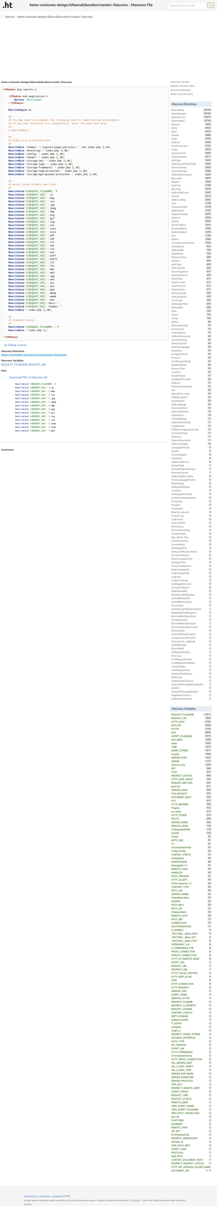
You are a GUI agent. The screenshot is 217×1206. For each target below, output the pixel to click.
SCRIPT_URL (191, 962)
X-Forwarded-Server (191, 1055)
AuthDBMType (191, 644)
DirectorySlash (191, 343)
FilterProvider (191, 282)
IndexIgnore (191, 246)
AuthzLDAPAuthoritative (191, 551)
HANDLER (191, 872)
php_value (191, 178)
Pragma (191, 807)
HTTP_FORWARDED (191, 1052)
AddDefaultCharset (191, 174)
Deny (191, 131)
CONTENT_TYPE (191, 886)
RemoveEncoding (191, 530)
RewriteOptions (191, 275)
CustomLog (191, 515)
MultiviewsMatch (191, 569)
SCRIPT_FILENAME (191, 736)
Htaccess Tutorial (179, 82)
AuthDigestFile (191, 548)
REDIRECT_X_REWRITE (191, 1005)
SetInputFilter (191, 562)
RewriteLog (191, 526)
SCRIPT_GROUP (191, 1091)
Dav (191, 390)
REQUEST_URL (191, 965)
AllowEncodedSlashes (191, 594)
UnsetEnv (191, 490)
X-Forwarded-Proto (191, 847)
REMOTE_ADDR (191, 825)
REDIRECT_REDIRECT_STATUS (191, 1163)
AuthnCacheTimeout (191, 680)
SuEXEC (191, 688)
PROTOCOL (191, 1152)
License (22, 345)
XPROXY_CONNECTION (191, 955)
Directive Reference (180, 90)
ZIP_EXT (191, 1131)
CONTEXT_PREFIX (191, 854)
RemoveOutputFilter (191, 558)
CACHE (191, 833)
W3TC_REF (191, 919)
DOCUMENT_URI (189, 1170)
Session (191, 260)
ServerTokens (191, 224)
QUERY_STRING (191, 750)
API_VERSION (191, 1044)
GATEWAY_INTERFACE (191, 1037)
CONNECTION (191, 922)
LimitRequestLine (191, 670)
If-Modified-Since (191, 897)
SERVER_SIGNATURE (191, 1077)
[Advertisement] (108, 48)
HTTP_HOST (191, 721)
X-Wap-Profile (191, 851)
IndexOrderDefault (191, 422)
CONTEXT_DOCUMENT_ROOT (191, 1159)
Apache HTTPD (61, 1196)
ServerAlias (191, 605)
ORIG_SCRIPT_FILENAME (191, 1109)
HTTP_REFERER (191, 804)
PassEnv (191, 504)
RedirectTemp (191, 257)
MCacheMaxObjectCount (191, 627)
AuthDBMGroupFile (191, 601)
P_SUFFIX (191, 1023)
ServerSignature (191, 271)
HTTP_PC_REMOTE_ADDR (191, 958)
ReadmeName (191, 364)
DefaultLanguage (191, 346)
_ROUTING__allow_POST (191, 940)
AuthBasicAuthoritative (191, 497)
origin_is (191, 1030)
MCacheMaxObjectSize (191, 623)
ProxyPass (191, 501)
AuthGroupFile (191, 296)
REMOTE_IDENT (191, 1102)
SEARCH (191, 901)
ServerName (191, 400)
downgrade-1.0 (191, 865)
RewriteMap (191, 483)
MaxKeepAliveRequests (191, 612)
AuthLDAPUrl (191, 522)
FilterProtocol (191, 285)
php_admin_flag (191, 537)
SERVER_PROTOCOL (191, 1080)
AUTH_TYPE (191, 1041)
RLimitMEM (191, 648)
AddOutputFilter (191, 303)
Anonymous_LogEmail (191, 641)
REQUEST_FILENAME (14, 364)
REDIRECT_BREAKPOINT (191, 1138)
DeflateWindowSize (191, 698)
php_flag (191, 188)
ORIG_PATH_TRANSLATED (191, 1113)
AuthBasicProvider (191, 379)
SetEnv (191, 239)
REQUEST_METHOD (191, 782)
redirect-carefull (191, 1019)
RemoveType (191, 368)
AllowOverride (191, 293)
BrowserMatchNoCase (191, 469)
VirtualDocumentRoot (191, 242)
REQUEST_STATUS (191, 1098)
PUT (191, 800)
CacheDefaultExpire (191, 673)
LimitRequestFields (191, 659)
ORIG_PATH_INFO (191, 1145)
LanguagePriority (191, 447)
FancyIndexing (191, 339)
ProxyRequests (191, 619)
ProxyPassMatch (191, 555)
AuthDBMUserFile (191, 598)
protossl (191, 786)
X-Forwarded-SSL (191, 1134)
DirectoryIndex (191, 167)
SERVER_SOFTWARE (191, 1073)
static (191, 743)
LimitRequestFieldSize (191, 662)
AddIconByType (191, 443)
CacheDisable (191, 533)
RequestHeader (191, 214)
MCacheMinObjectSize (191, 616)
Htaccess (45, 1196)
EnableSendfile (191, 591)
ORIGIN (191, 761)
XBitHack (191, 436)
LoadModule (191, 425)
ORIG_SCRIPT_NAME (191, 1105)
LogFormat (191, 519)
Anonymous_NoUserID (191, 637)
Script (191, 149)
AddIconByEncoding (191, 476)
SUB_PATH (191, 1156)
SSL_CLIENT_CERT (191, 1070)
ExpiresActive (191, 153)
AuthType (191, 264)
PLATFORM (191, 1120)
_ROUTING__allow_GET (191, 937)
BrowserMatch (191, 228)
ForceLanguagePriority (191, 479)
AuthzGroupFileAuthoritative (191, 609)
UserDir (191, 451)
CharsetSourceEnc (191, 440)
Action (191, 314)
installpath (191, 1123)
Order (191, 138)
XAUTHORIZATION (191, 926)
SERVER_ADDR (191, 789)
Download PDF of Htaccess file (28, 377)
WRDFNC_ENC (191, 991)
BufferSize (191, 677)
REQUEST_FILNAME (191, 1001)
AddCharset (191, 210)
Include (191, 196)
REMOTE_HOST (191, 915)
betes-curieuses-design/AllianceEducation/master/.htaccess (55, 16)
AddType (191, 160)
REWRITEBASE (191, 861)
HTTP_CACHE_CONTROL (191, 973)
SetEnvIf (191, 217)
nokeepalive (191, 858)
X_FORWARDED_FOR (191, 947)
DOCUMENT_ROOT (191, 797)
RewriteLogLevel (191, 512)
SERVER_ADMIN (191, 894)
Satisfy (191, 221)
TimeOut (191, 372)
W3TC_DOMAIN (191, 1016)
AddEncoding (191, 199)
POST (191, 772)
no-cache (191, 811)
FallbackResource (191, 336)
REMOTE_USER (191, 868)
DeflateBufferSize (191, 652)
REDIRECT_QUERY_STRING (191, 1034)
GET (191, 768)
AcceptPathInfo (191, 354)
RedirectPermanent (191, 386)
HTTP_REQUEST (191, 987)
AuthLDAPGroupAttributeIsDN (191, 684)
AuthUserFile (191, 267)
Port (191, 235)
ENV (191, 732)
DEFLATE (191, 725)
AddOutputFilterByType (191, 163)
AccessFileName (191, 587)
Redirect (191, 142)
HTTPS (191, 728)
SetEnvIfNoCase (191, 192)
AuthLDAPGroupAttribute (191, 691)
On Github (10, 345)
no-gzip (191, 754)
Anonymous (191, 329)
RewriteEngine (45, 354)
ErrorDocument (191, 145)
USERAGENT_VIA (191, 944)
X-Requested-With (191, 829)
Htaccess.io (31, 1196)
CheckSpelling (191, 418)
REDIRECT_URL (191, 969)
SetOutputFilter (191, 206)
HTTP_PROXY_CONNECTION (191, 1059)
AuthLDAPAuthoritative (191, 634)
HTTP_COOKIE (191, 815)
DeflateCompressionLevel (191, 429)
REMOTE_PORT (191, 1127)
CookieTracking (191, 580)
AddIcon (191, 382)
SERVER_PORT (191, 757)
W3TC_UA (191, 908)
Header (191, 135)
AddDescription (191, 397)
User (191, 203)
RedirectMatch (191, 232)
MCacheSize (191, 630)
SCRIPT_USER (191, 1149)
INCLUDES (191, 739)
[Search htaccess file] (187, 5)
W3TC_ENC (191, 840)
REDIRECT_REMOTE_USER (191, 1088)
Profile (191, 836)
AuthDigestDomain (191, 583)
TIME (191, 746)
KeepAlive (191, 350)
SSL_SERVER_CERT (191, 1062)
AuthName (191, 253)
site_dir (191, 1116)
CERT (191, 980)
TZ (191, 843)
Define (191, 321)
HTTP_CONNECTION (191, 983)
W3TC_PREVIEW (191, 876)
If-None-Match (191, 912)
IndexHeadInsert (191, 461)
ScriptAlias (191, 508)
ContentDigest (191, 454)
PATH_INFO (191, 904)
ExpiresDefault (191, 156)
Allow (191, 127)
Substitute (191, 458)
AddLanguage (191, 404)
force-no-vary (191, 764)
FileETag (191, 185)
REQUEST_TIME (191, 1095)
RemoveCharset (191, 472)
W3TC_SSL (191, 890)
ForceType (191, 300)
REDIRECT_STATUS (191, 775)
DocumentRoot (191, 408)
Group (191, 318)
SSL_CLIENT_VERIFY (191, 1066)
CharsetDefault (191, 433)
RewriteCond (31, 354)
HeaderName (191, 375)
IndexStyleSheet (191, 411)
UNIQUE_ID (191, 1141)
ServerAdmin (191, 544)
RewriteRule (60, 354)
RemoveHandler (191, 325)
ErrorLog (191, 655)
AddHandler (191, 250)
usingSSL (191, 1026)
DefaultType (191, 465)
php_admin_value (191, 393)
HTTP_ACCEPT (191, 879)
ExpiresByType (191, 171)
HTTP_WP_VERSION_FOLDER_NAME (191, 1167)
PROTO (191, 818)
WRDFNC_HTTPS (191, 998)
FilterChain (191, 278)
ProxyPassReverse (191, 565)
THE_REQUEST (191, 793)
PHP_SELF (191, 1084)
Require (191, 181)
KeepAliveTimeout (191, 695)
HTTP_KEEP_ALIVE (191, 976)
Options (10, 16)
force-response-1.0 (191, 883)
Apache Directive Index (182, 86)
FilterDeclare (191, 289)
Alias (191, 311)
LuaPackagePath (191, 573)
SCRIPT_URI (191, 1048)
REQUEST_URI (37, 364)
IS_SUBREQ (191, 930)
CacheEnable (191, 666)
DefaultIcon (191, 415)
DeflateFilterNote (191, 487)
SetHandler (191, 307)
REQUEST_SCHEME (191, 1009)
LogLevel (191, 576)
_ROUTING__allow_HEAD (191, 933)
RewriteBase (16, 354)
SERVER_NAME (191, 822)
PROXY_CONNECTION (191, 951)
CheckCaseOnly (191, 540)
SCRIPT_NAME (191, 994)
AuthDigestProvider (191, 494)
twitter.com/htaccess (181, 94)
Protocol (191, 357)
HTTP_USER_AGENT (191, 779)
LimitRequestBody (191, 361)
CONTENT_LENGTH (191, 1012)
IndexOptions (191, 332)
